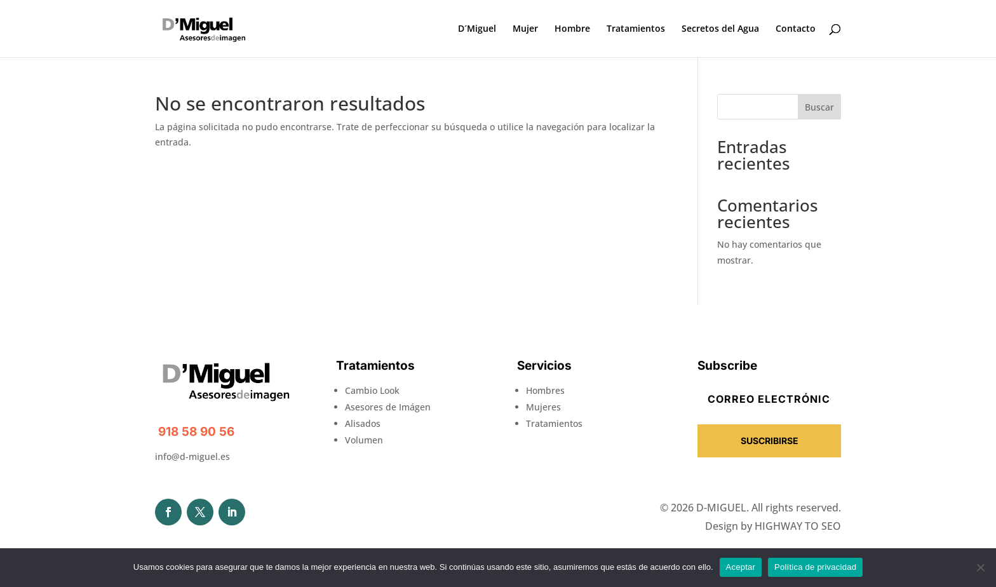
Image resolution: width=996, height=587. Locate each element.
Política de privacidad (815, 567)
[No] (980, 567)
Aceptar (741, 567)
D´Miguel (477, 29)
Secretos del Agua (720, 29)
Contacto (796, 29)
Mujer (525, 29)
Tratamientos (636, 29)
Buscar (819, 107)
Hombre (572, 29)
